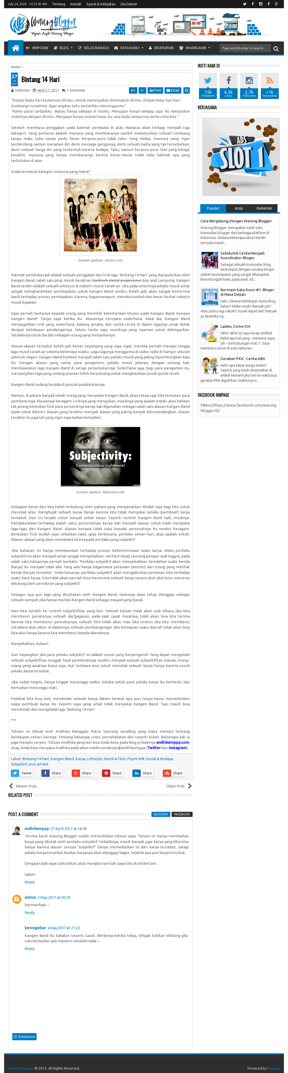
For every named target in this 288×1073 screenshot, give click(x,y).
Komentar (264, 208)
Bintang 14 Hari (40, 79)
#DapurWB (161, 48)
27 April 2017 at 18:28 (68, 828)
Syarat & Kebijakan (101, 4)
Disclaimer (129, 4)
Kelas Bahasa (93, 48)
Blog (61, 48)
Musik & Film (115, 759)
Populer (213, 208)
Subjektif (19, 764)
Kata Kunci (126, 48)
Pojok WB (135, 759)
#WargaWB (192, 48)
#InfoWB (37, 48)
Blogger (273, 1068)
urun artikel (38, 764)
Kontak (75, 4)
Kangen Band (62, 759)
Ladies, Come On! (235, 326)
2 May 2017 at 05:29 (54, 897)
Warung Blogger (21, 1068)
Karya (80, 759)
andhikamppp (37, 828)
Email (173, 90)
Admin (30, 897)
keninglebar (35, 928)
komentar (76, 90)
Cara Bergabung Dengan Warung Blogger (236, 221)
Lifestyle (94, 759)
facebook (182, 814)
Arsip (239, 208)
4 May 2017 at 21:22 (63, 928)
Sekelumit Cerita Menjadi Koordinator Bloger (242, 255)
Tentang (58, 4)
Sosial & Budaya (159, 759)
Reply (30, 882)
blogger (161, 814)
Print (155, 90)
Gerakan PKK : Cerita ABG (242, 358)
